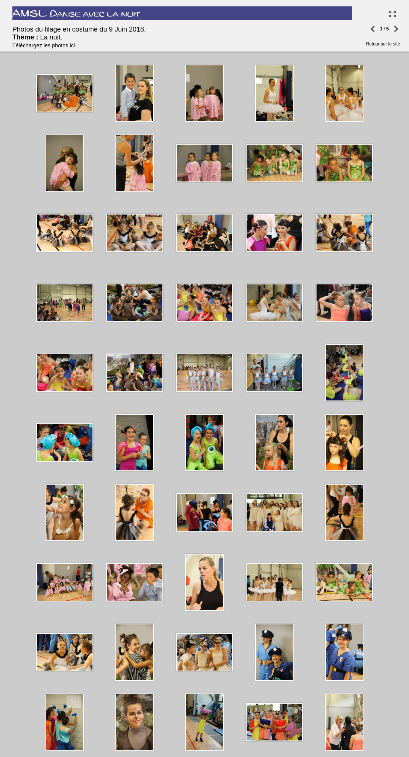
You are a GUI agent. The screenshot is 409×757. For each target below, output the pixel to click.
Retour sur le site (381, 30)
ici (75, 47)
